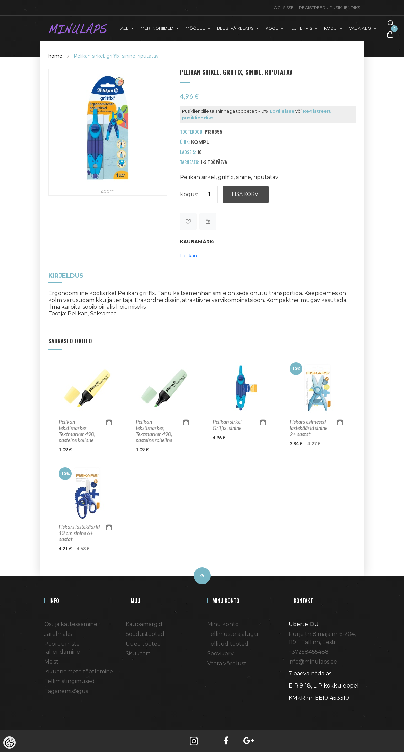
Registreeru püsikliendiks (329, 7)
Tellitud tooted (227, 644)
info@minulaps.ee (313, 661)
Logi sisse (282, 7)
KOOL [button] (272, 28)
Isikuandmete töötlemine (78, 671)
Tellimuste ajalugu (232, 634)
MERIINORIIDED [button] (157, 28)
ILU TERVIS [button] (301, 28)
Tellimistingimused (69, 681)
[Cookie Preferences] (9, 742)
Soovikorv (220, 653)
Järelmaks (58, 634)
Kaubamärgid (144, 624)
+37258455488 (309, 652)
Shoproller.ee (300, 710)
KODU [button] (330, 28)
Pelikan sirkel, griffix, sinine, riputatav (116, 56)
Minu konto (223, 624)
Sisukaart (138, 653)
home (55, 56)
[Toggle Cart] (390, 34)
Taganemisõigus (66, 691)
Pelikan (188, 256)
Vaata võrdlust (226, 663)
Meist (51, 661)
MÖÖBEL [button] (195, 28)
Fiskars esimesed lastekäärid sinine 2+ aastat (308, 428)
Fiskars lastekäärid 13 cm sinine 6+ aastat (79, 533)
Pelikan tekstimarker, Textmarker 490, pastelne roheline (154, 431)
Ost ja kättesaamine (70, 624)
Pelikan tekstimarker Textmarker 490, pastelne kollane (77, 431)
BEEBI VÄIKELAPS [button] (235, 28)
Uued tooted (143, 644)
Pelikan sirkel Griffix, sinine (227, 425)
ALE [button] (124, 28)
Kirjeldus (65, 276)
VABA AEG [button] (360, 28)
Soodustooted (145, 634)
